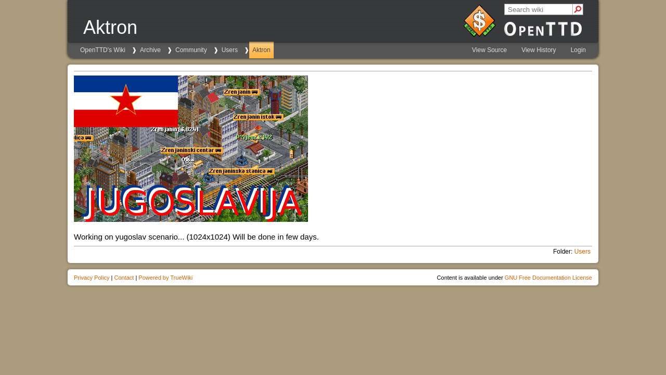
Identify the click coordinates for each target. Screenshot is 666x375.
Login (578, 50)
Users (230, 50)
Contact (124, 277)
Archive (150, 50)
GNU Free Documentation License (548, 277)
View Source (489, 50)
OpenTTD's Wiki (102, 50)
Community (191, 50)
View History (538, 50)
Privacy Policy (91, 277)
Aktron (261, 50)
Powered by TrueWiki (165, 277)
